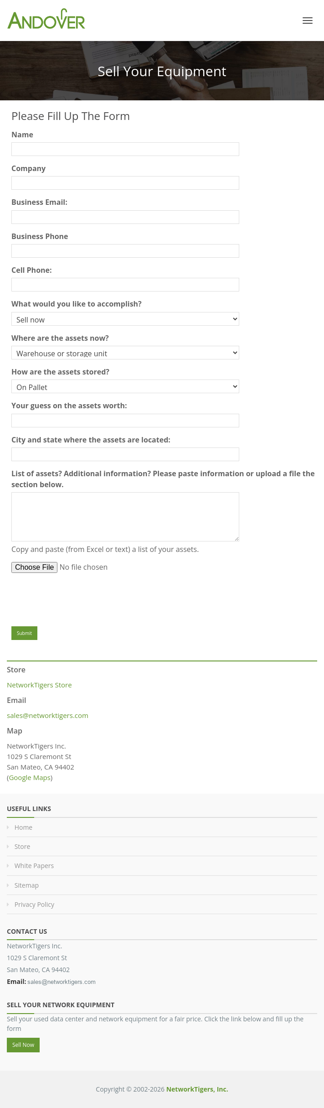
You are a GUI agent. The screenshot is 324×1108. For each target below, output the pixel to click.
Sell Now (23, 1045)
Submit (24, 633)
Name (22, 135)
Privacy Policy (34, 904)
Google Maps (29, 777)
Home (24, 827)
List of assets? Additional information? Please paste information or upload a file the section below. (163, 478)
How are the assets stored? (60, 372)
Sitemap (27, 885)
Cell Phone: (31, 270)
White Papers (34, 865)
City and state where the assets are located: (90, 440)
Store (23, 846)
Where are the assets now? (60, 338)
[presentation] (80, 597)
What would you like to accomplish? (76, 304)
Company (28, 168)
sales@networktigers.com (47, 715)
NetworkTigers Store (39, 684)
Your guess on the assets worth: (69, 406)
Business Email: (39, 202)
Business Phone (39, 236)
